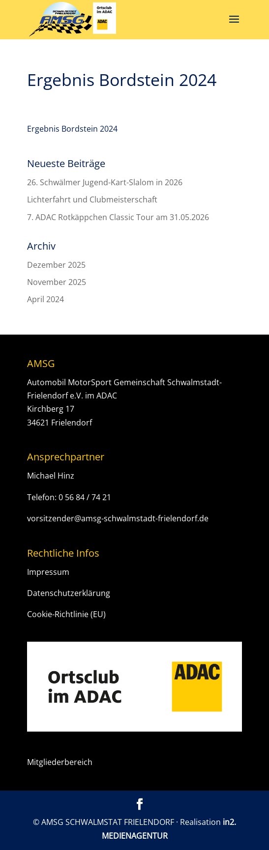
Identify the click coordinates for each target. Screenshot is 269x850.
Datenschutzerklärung (68, 593)
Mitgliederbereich (59, 762)
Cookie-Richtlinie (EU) (66, 614)
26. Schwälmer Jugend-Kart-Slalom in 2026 (104, 182)
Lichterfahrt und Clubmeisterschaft (92, 199)
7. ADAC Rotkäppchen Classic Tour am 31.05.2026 (118, 217)
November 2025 (56, 282)
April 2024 (45, 299)
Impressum (48, 572)
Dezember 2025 (56, 264)
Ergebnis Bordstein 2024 (72, 128)
